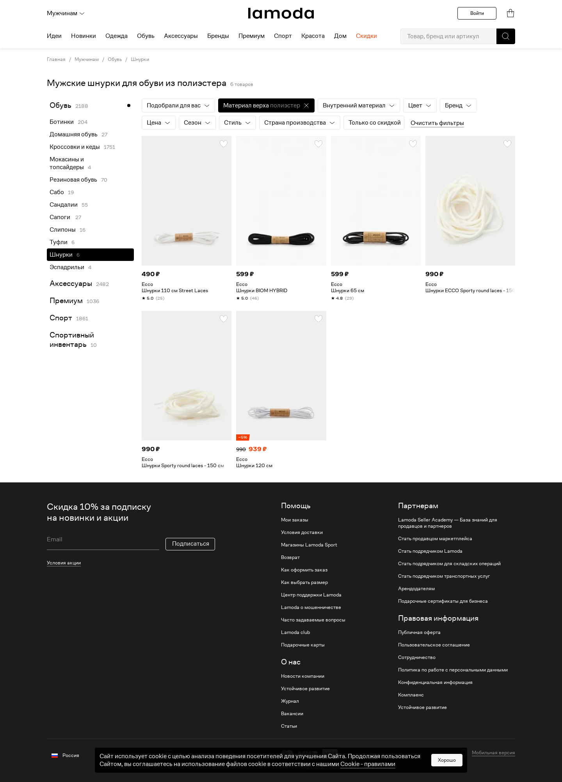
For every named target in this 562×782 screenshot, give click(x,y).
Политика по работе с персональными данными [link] (453, 670)
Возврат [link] (290, 557)
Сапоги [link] (60, 217)
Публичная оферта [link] (419, 632)
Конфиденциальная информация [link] (435, 682)
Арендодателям (416, 589)
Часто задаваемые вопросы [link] (313, 620)
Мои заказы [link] (294, 520)
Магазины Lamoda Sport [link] (309, 545)
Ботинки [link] (62, 122)
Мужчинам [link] (87, 59)
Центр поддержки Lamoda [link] (311, 595)
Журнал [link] (290, 701)
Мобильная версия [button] (493, 753)
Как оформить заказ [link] (304, 570)
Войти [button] (477, 13)
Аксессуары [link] (71, 283)
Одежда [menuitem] (116, 36)
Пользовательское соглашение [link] (434, 645)
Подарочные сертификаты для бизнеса (443, 601)
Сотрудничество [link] (417, 657)
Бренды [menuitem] (218, 36)
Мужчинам (66, 13)
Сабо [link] (57, 192)
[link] (281, 13)
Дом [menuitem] (340, 36)
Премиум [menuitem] (251, 36)
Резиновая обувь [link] (73, 180)
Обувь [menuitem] (146, 36)
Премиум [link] (66, 300)
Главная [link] (56, 59)
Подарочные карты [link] (303, 645)
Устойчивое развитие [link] (305, 689)
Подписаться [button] (190, 544)
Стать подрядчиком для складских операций (449, 564)
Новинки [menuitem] (83, 36)
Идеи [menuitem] (54, 36)
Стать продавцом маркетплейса (435, 539)
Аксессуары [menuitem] (181, 36)
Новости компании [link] (302, 676)
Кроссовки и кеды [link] (75, 147)
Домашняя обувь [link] (74, 134)
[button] (505, 36)
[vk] (169, 754)
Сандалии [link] (64, 205)
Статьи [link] (289, 726)
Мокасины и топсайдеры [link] (67, 163)
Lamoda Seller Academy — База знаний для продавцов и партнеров (447, 523)
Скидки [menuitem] (366, 36)
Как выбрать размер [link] (304, 582)
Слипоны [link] (63, 230)
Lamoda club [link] (295, 632)
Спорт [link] (61, 317)
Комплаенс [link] (411, 695)
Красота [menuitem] (313, 36)
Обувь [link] (115, 59)
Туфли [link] (59, 242)
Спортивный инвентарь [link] (72, 339)
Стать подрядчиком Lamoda (430, 551)
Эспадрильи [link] (67, 267)
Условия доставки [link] (302, 532)
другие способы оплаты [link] (332, 765)
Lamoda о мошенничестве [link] (311, 607)
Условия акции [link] (64, 562)
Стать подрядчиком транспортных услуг (444, 576)
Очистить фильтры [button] (437, 123)
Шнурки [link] (140, 59)
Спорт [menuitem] (283, 36)
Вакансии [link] (292, 714)
